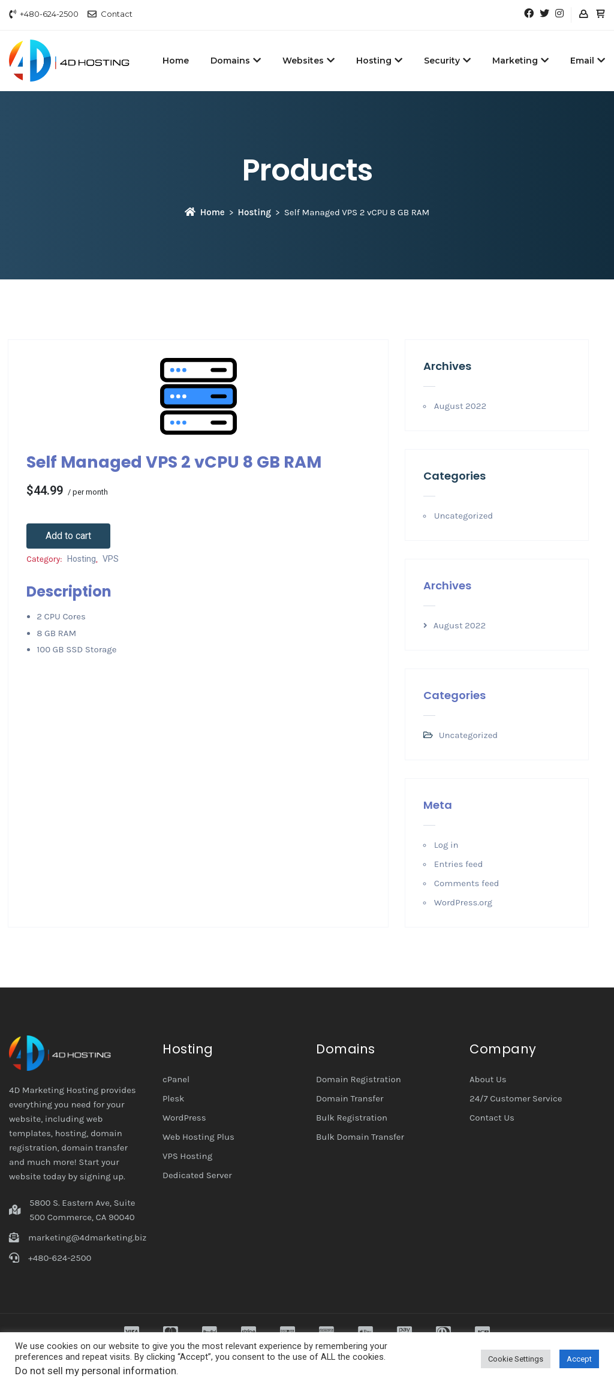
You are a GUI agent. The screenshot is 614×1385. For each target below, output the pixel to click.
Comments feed (466, 883)
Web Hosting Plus (198, 1136)
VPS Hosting (187, 1156)
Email (587, 60)
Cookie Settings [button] (515, 1358)
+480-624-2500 (49, 14)
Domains (235, 60)
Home (175, 60)
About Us (488, 1079)
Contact (117, 14)
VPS (111, 559)
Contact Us (491, 1117)
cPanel (175, 1079)
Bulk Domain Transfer (360, 1136)
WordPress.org (463, 902)
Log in (446, 844)
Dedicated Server (197, 1175)
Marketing (520, 60)
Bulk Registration (351, 1117)
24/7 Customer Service (515, 1098)
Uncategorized (463, 515)
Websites (308, 60)
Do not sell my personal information (95, 1371)
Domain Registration (358, 1079)
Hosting (379, 60)
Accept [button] (579, 1358)
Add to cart (68, 535)
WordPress (184, 1117)
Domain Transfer (349, 1098)
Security (447, 60)
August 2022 (460, 406)
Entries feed (458, 864)
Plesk (173, 1098)
